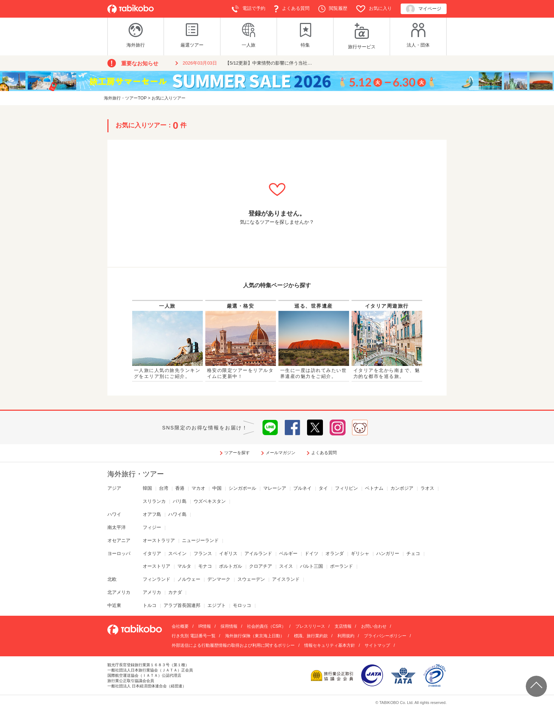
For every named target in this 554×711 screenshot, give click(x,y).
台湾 (163, 488)
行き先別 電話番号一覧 (193, 635)
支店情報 (343, 626)
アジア (114, 488)
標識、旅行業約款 (311, 635)
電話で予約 (248, 8)
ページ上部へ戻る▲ (536, 686)
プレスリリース (310, 626)
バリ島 (180, 501)
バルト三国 (311, 566)
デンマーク (218, 579)
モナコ (205, 566)
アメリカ (152, 592)
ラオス (427, 488)
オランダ (334, 553)
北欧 (112, 579)
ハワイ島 (177, 514)
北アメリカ (118, 592)
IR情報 (204, 626)
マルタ (184, 566)
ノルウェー (188, 579)
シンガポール (242, 488)
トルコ (150, 605)
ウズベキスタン (210, 501)
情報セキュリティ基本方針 (329, 645)
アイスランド (286, 579)
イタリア (152, 553)
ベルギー (288, 553)
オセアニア (118, 540)
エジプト (216, 605)
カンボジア (401, 488)
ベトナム (374, 488)
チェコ (413, 553)
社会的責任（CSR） (266, 626)
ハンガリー (387, 553)
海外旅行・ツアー (135, 474)
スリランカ (154, 501)
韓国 (147, 488)
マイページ (423, 9)
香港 (179, 488)
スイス (286, 566)
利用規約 (345, 635)
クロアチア (260, 566)
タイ (323, 488)
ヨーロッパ (118, 553)
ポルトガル (230, 566)
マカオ (198, 488)
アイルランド (258, 553)
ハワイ (114, 514)
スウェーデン (251, 579)
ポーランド (341, 566)
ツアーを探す (237, 452)
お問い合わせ (374, 626)
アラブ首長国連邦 (182, 605)
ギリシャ (360, 553)
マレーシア (274, 488)
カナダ (175, 592)
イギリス (228, 553)
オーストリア (156, 566)
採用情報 (228, 626)
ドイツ (311, 553)
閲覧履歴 (332, 8)
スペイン (177, 553)
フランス (203, 553)
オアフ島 (152, 514)
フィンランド (156, 579)
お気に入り (374, 8)
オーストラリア (159, 540)
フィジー (152, 527)
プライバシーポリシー (385, 635)
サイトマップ (377, 645)
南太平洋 (116, 527)
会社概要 (180, 626)
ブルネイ (302, 488)
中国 (217, 488)
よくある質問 (292, 8)
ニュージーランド (200, 540)
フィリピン (346, 488)
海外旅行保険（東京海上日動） (254, 635)
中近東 (114, 605)
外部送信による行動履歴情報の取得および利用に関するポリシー (233, 645)
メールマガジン (280, 452)
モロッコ (242, 605)
